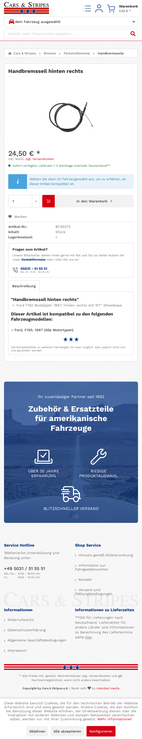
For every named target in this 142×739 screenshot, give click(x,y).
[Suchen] (133, 34)
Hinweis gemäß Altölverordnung (105, 555)
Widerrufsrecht (20, 620)
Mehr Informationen (115, 719)
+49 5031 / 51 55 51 (24, 568)
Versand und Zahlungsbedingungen (93, 592)
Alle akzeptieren (67, 731)
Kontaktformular (34, 259)
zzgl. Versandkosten (39, 159)
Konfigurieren (101, 731)
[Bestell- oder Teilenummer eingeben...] (71, 34)
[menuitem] (87, 8)
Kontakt (84, 580)
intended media (108, 688)
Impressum (16, 650)
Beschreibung (24, 286)
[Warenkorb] (122, 8)
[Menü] (87, 8)
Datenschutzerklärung (26, 630)
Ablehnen (37, 731)
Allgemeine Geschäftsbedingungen (36, 640)
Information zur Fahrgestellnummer (91, 567)
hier (88, 637)
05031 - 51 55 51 (33, 269)
